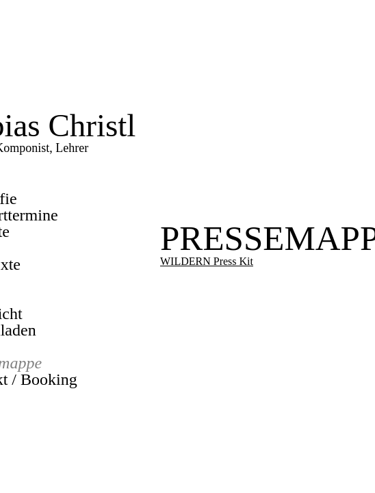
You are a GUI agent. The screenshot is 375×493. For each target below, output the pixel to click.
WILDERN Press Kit (206, 261)
